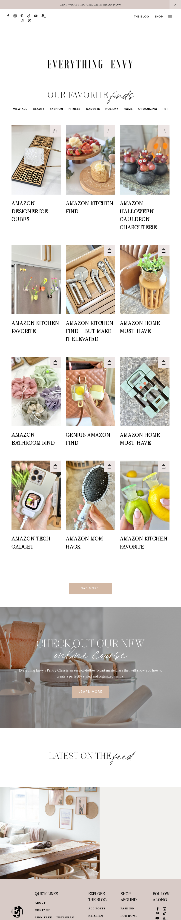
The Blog (141, 16)
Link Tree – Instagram (55, 917)
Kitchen (95, 915)
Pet (165, 109)
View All (20, 109)
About (40, 902)
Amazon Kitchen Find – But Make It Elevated (89, 331)
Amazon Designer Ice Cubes (29, 211)
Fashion (56, 109)
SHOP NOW (112, 4)
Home (128, 109)
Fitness (74, 109)
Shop (159, 16)
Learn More (90, 692)
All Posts (96, 908)
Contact (42, 910)
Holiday (111, 109)
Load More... (90, 588)
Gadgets (93, 109)
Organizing (147, 109)
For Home (129, 915)
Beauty (38, 109)
